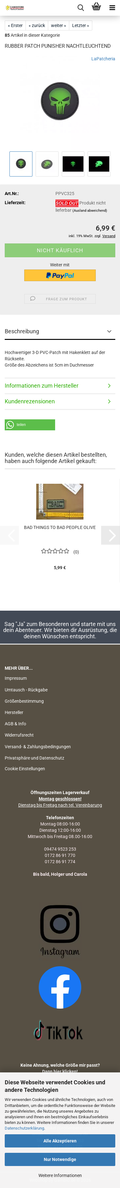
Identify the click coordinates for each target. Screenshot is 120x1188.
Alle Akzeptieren (60, 1140)
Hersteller (14, 712)
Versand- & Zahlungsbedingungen (38, 746)
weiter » (58, 25)
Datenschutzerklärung (24, 1128)
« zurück (37, 25)
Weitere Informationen (60, 1175)
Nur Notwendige (60, 1159)
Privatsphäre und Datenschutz (34, 757)
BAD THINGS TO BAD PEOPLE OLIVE (60, 527)
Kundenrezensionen (30, 401)
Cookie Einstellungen (25, 768)
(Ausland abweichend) (89, 211)
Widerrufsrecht (19, 735)
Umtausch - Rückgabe (26, 689)
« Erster (15, 25)
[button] (30, 424)
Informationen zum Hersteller (41, 385)
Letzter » (80, 25)
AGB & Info (15, 723)
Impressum (16, 678)
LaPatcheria (103, 58)
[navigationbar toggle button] (112, 8)
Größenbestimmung (24, 701)
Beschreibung (22, 331)
